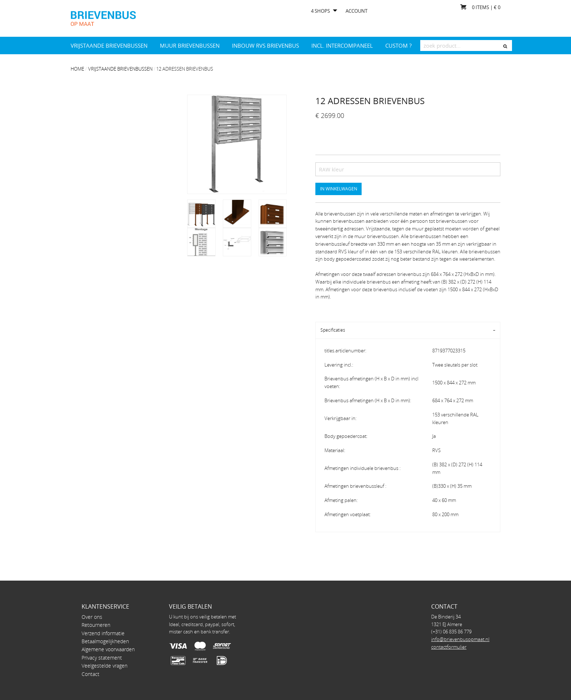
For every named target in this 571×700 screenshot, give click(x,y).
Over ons (92, 616)
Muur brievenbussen (190, 45)
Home (77, 69)
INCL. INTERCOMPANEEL (342, 45)
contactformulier (448, 647)
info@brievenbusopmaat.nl (460, 639)
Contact (90, 674)
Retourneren (96, 624)
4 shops (320, 11)
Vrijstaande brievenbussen (109, 45)
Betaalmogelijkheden (105, 641)
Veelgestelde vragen (104, 665)
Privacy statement (102, 657)
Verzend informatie (103, 633)
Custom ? (398, 45)
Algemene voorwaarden (108, 649)
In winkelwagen (338, 188)
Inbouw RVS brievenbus (265, 45)
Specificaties (332, 330)
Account (356, 11)
